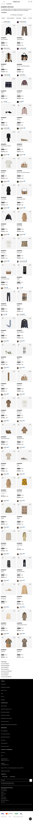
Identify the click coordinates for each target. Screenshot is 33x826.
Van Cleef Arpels (4, 790)
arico (5, 101)
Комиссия (3, 740)
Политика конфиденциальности (18, 816)
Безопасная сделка (5, 712)
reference (5, 340)
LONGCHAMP (3, 797)
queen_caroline (7, 48)
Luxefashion (6, 21)
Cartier (2, 795)
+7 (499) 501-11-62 (5, 764)
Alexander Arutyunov (5, 800)
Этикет (2, 696)
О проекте (3, 684)
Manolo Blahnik (3, 798)
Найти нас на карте (5, 771)
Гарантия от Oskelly (5, 687)
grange (20, 101)
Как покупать (4, 705)
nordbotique (21, 21)
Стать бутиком (4, 743)
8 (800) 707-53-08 (5, 760)
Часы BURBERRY (4, 674)
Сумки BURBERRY (5, 663)
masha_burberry (22, 261)
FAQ (2, 755)
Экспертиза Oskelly (5, 733)
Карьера (3, 699)
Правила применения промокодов (9, 724)
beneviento (6, 154)
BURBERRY (3, 37)
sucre (20, 287)
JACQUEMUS (3, 793)
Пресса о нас (4, 690)
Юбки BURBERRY (5, 669)
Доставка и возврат (5, 715)
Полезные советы (5, 721)
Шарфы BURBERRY (5, 665)
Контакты (3, 752)
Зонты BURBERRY (5, 673)
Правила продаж (3, 816)
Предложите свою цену (6, 718)
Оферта (10, 816)
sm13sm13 (21, 74)
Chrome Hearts (4, 789)
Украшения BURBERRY (6, 676)
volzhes (5, 287)
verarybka (21, 314)
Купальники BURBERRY (6, 671)
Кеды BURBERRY (5, 667)
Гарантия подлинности (6, 709)
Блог (2, 693)
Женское (3, 3)
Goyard (2, 792)
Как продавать (4, 730)
